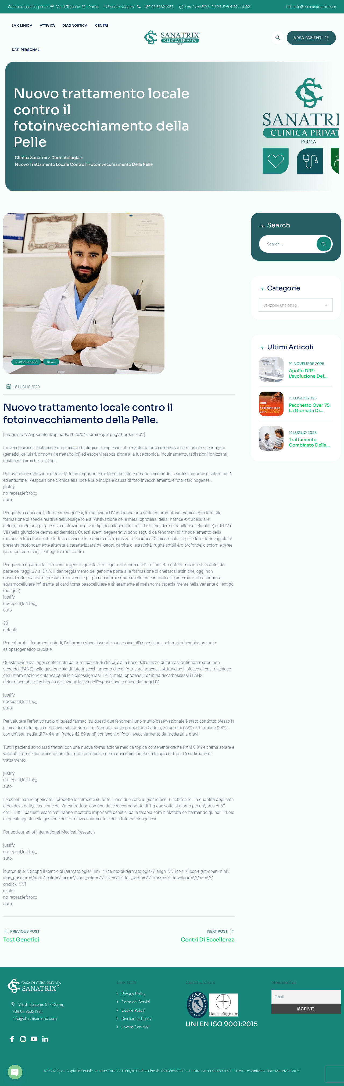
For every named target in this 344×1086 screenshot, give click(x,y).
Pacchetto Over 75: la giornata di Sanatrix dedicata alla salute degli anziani (310, 408)
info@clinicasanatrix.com (315, 7)
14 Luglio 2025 (303, 432)
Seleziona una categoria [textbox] (283, 305)
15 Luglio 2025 (303, 398)
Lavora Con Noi (134, 1027)
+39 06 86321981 (155, 7)
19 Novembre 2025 (306, 363)
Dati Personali (26, 50)
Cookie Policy (133, 1010)
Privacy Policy (133, 993)
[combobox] (296, 305)
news (51, 361)
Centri (101, 25)
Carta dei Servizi (135, 1002)
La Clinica (22, 25)
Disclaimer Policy (136, 1018)
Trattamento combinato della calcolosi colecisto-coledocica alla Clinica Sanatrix (307, 442)
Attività (47, 25)
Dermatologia (26, 361)
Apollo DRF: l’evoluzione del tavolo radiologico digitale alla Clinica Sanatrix (310, 373)
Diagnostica (74, 25)
